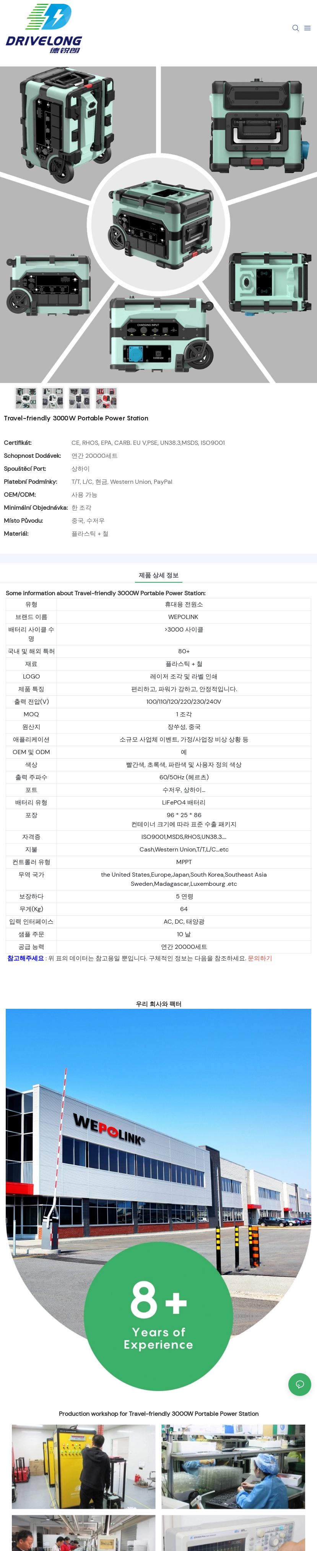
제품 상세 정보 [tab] (159, 575)
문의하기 (260, 958)
